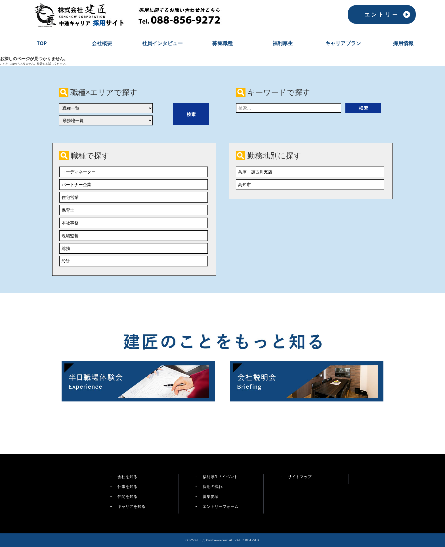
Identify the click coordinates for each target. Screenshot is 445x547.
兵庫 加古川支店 (255, 171)
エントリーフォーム (220, 506)
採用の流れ (212, 486)
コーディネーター (79, 171)
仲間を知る (127, 496)
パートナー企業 (76, 184)
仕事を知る (127, 486)
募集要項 (211, 496)
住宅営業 (70, 197)
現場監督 (70, 235)
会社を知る (127, 476)
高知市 (244, 184)
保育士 (68, 210)
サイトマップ (300, 476)
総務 (66, 248)
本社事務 (70, 223)
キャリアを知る (131, 506)
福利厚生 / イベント (220, 476)
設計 (66, 261)
